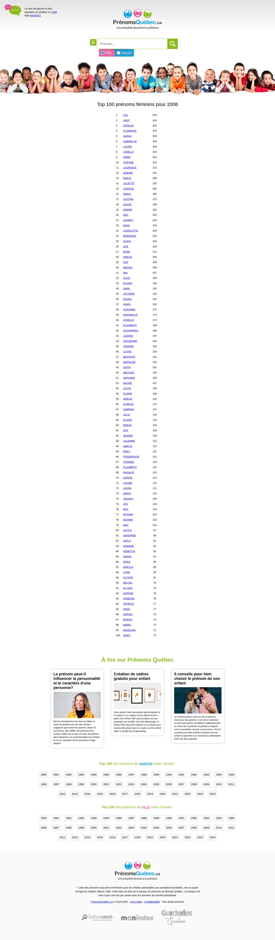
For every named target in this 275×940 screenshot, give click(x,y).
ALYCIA (127, 530)
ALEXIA (127, 299)
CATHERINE (130, 341)
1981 (56, 774)
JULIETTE (129, 183)
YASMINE (128, 462)
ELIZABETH (129, 325)
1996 (43, 784)
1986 (119, 774)
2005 (156, 784)
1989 (156, 774)
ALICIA (127, 241)
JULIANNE (129, 441)
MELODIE (128, 372)
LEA (125, 115)
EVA (125, 430)
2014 (87, 793)
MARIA (127, 493)
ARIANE (127, 209)
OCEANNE (129, 309)
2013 (75, 793)
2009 (206, 784)
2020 (162, 793)
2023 (200, 793)
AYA (125, 504)
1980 (43, 774)
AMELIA (127, 446)
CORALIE (128, 188)
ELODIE (127, 283)
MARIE (127, 624)
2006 (169, 784)
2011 (231, 784)
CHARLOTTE (130, 230)
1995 (231, 774)
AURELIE (128, 404)
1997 (56, 784)
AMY (125, 525)
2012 (62, 793)
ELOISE (127, 393)
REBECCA (129, 551)
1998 (69, 784)
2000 (94, 784)
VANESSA (129, 598)
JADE (126, 120)
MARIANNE (129, 236)
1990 (169, 774)
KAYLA (127, 540)
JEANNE (128, 435)
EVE (125, 262)
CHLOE (127, 204)
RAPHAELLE (130, 314)
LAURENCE (129, 167)
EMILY (126, 451)
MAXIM (127, 556)
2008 (194, 784)
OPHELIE (128, 603)
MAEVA (127, 425)
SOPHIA (127, 614)
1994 (219, 774)
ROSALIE (128, 125)
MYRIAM (128, 514)
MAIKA (127, 194)
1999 (81, 784)
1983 (81, 774)
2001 (106, 784)
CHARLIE (128, 320)
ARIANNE (128, 546)
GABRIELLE (130, 141)
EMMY (126, 635)
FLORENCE (129, 130)
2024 (213, 793)
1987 (131, 774)
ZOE (125, 246)
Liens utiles (136, 901)
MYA (125, 509)
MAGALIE (128, 472)
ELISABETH (130, 467)
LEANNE (128, 335)
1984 (54, 12)
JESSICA (128, 498)
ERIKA (126, 561)
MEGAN (127, 267)
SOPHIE (127, 477)
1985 (106, 774)
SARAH (127, 136)
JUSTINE (128, 199)
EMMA (126, 157)
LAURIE (127, 146)
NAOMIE (128, 519)
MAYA (126, 225)
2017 (125, 793)
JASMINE (128, 346)
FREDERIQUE (131, 456)
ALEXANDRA (130, 330)
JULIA (126, 414)
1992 (194, 774)
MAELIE (127, 398)
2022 (187, 793)
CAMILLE (128, 151)
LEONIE (127, 483)
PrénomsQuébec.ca (102, 901)
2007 (181, 784)
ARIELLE (128, 567)
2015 (100, 793)
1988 (144, 774)
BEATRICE (129, 356)
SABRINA (128, 409)
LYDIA (126, 572)
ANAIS (126, 304)
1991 (181, 774)
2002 (119, 784)
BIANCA (127, 619)
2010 (219, 784)
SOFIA (126, 367)
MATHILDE (129, 362)
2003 (131, 784)
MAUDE (127, 383)
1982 (69, 774)
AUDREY (128, 220)
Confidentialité (152, 901)
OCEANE (128, 162)
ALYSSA (127, 588)
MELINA (127, 582)
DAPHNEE (129, 377)
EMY (125, 215)
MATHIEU (35, 15)
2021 (175, 793)
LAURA (127, 488)
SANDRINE (129, 535)
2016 (112, 793)
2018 (137, 793)
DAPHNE (128, 593)
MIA (125, 272)
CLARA (127, 351)
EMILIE (127, 178)
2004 (144, 784)
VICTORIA (129, 293)
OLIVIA (127, 388)
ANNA (126, 609)
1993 (206, 774)
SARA (126, 288)
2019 (150, 793)
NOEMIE (128, 172)
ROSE (126, 251)
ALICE (126, 278)
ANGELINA (129, 630)
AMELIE (127, 257)
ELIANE (127, 419)
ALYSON (128, 577)
